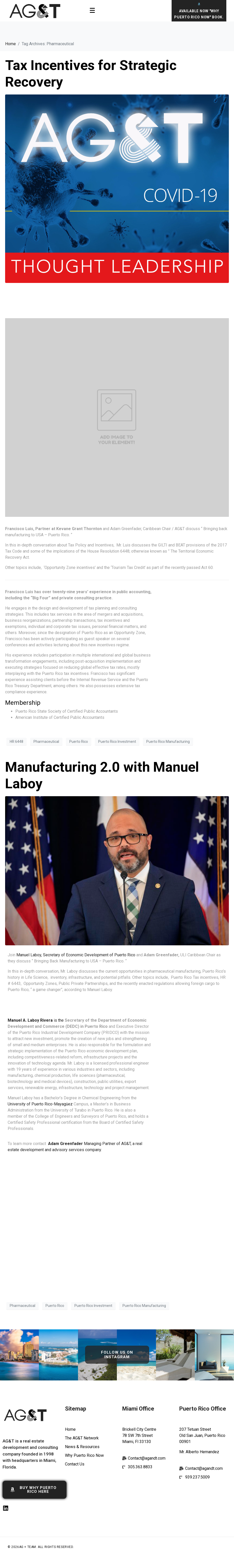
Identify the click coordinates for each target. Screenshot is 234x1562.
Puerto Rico (78, 742)
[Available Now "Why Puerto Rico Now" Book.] (199, 4)
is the (36, 1020)
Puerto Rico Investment (117, 742)
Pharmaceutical (46, 742)
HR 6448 (16, 742)
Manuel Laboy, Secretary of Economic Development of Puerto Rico (75, 954)
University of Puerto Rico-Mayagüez (40, 1104)
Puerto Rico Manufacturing (168, 742)
